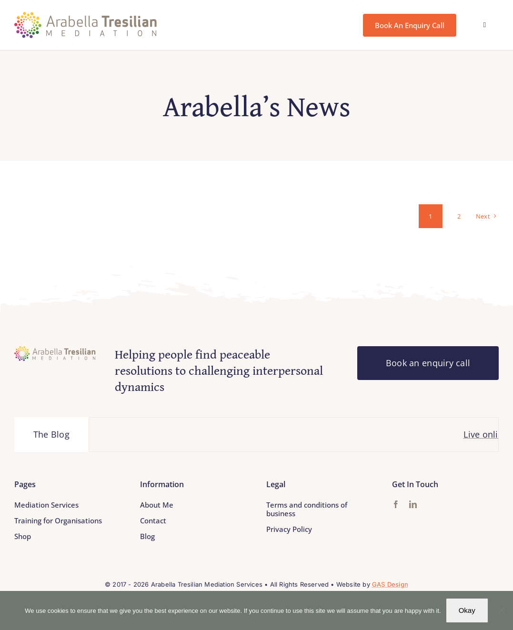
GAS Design (390, 584)
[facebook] (396, 504)
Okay (467, 610)
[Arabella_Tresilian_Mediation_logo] (85, 16)
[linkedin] (413, 504)
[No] (501, 610)
